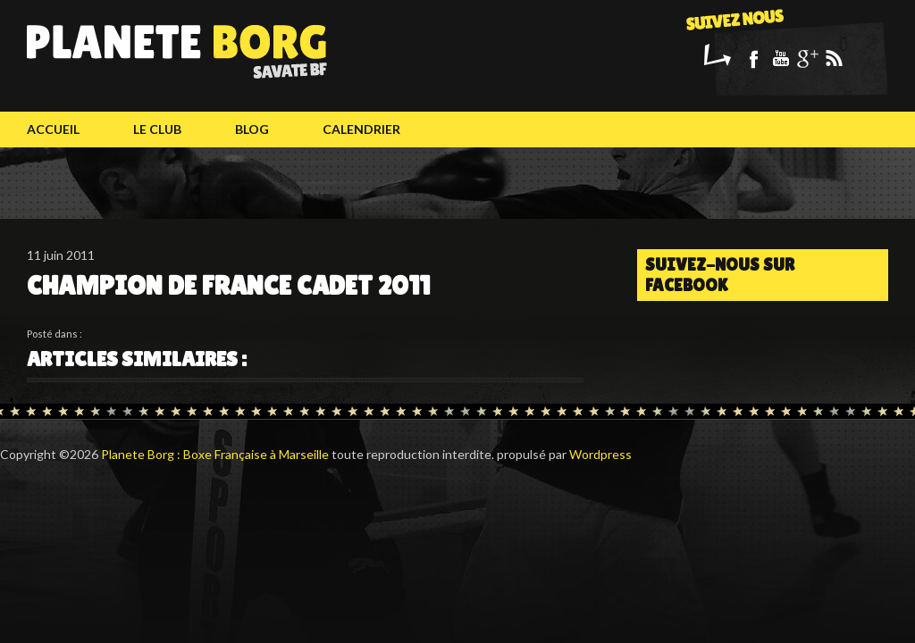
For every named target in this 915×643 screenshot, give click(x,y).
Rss (833, 58)
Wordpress (600, 454)
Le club (157, 129)
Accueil (53, 129)
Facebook (753, 58)
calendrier (361, 129)
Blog (252, 129)
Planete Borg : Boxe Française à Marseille (215, 454)
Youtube (780, 58)
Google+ (806, 58)
